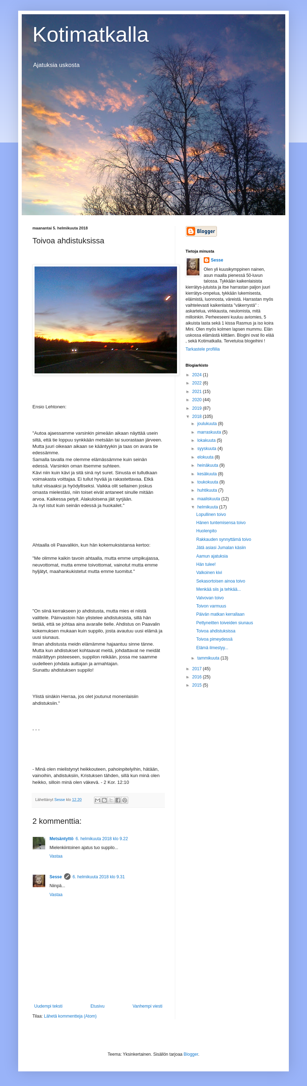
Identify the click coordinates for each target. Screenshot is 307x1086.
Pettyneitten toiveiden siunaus (224, 622)
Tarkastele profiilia (203, 349)
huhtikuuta (207, 490)
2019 (197, 408)
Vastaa (56, 856)
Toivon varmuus (211, 606)
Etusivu (97, 1006)
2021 (197, 391)
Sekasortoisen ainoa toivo (220, 581)
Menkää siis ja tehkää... (218, 589)
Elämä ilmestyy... (212, 647)
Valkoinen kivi (209, 572)
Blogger (191, 1054)
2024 (197, 374)
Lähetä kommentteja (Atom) (70, 1016)
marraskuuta (209, 432)
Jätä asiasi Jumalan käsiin (221, 547)
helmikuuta (208, 507)
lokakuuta (207, 440)
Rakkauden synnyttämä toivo (223, 539)
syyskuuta (207, 448)
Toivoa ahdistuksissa (215, 631)
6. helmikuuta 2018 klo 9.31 (99, 876)
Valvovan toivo (210, 597)
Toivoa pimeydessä (214, 639)
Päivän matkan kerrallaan (220, 614)
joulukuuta (207, 423)
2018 (197, 416)
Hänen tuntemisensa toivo (221, 522)
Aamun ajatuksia (212, 556)
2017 (197, 668)
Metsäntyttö (61, 838)
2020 (197, 399)
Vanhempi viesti (147, 1006)
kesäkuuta (207, 473)
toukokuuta (208, 482)
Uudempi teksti (48, 1006)
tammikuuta (208, 658)
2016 (197, 676)
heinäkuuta (208, 465)
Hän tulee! (206, 564)
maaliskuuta (209, 498)
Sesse (56, 876)
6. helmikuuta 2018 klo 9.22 (102, 838)
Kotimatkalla (90, 34)
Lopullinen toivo (211, 514)
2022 (197, 383)
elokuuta (206, 457)
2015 (197, 685)
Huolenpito (206, 530)
